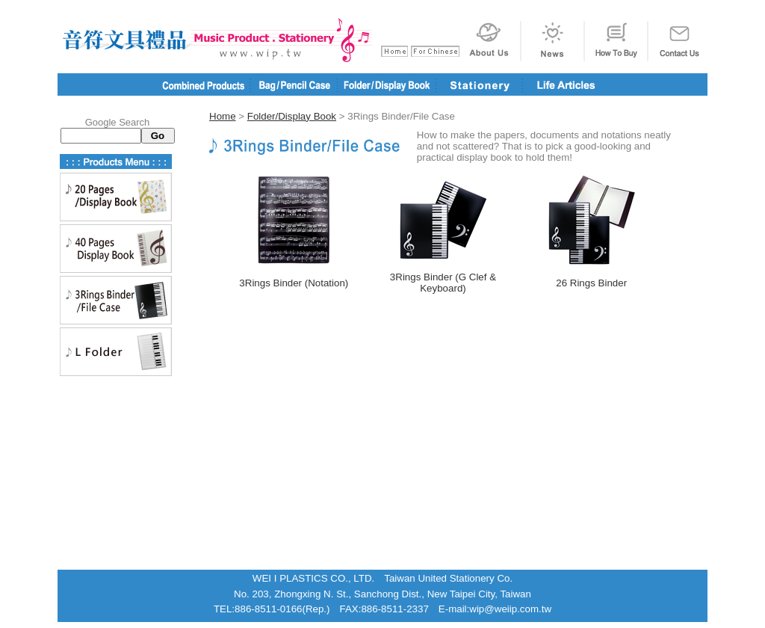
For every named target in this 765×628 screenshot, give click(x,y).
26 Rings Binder (591, 283)
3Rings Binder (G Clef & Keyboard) (443, 282)
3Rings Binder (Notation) (293, 283)
